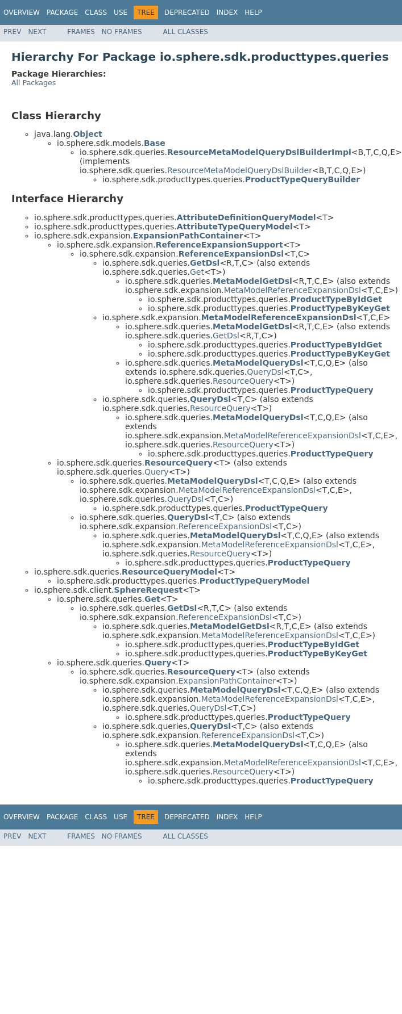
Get (197, 271)
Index (227, 12)
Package (62, 12)
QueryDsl (265, 371)
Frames (81, 32)
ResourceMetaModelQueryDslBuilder (239, 170)
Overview (21, 12)
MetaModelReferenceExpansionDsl (292, 290)
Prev (12, 32)
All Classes (185, 32)
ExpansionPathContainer (227, 680)
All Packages (33, 82)
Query (156, 471)
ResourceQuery (243, 381)
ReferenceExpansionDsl (225, 526)
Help (253, 12)
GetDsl (226, 335)
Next (37, 32)
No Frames (122, 32)
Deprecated (187, 12)
